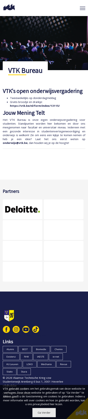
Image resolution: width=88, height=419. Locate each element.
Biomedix (41, 349)
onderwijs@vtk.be (15, 143)
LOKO (30, 364)
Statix (10, 371)
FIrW (26, 356)
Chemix (59, 349)
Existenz (11, 356)
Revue (63, 364)
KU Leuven (12, 364)
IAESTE (40, 356)
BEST (25, 349)
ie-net (56, 356)
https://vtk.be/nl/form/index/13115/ (35, 105)
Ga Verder (44, 412)
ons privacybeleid (38, 404)
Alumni (10, 349)
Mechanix (46, 364)
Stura (24, 371)
